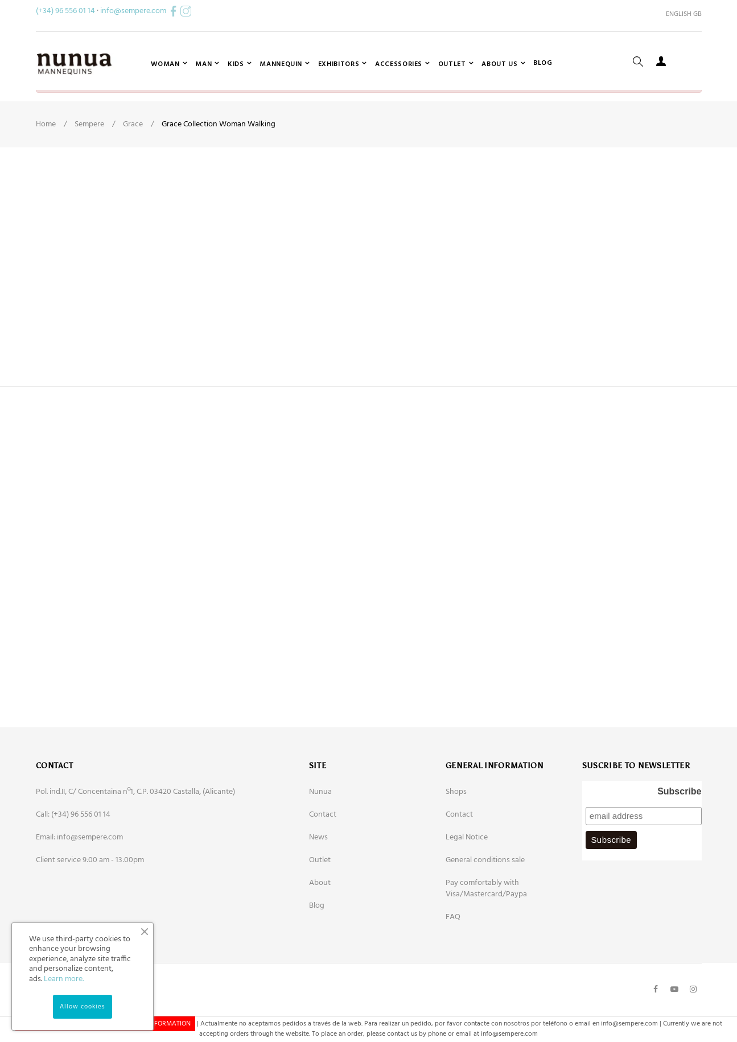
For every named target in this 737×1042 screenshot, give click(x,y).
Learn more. (64, 979)
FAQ (453, 960)
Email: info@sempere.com (79, 880)
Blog (316, 948)
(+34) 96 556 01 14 (65, 11)
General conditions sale (485, 903)
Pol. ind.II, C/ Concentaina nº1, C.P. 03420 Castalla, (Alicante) (135, 835)
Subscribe (679, 834)
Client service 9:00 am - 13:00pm (90, 903)
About (320, 926)
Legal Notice (467, 880)
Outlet (320, 903)
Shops (456, 835)
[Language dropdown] (679, 14)
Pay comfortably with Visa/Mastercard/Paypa (486, 932)
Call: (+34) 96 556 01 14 (73, 857)
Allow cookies (82, 1007)
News (318, 880)
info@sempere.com (133, 11)
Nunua (320, 835)
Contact (322, 857)
